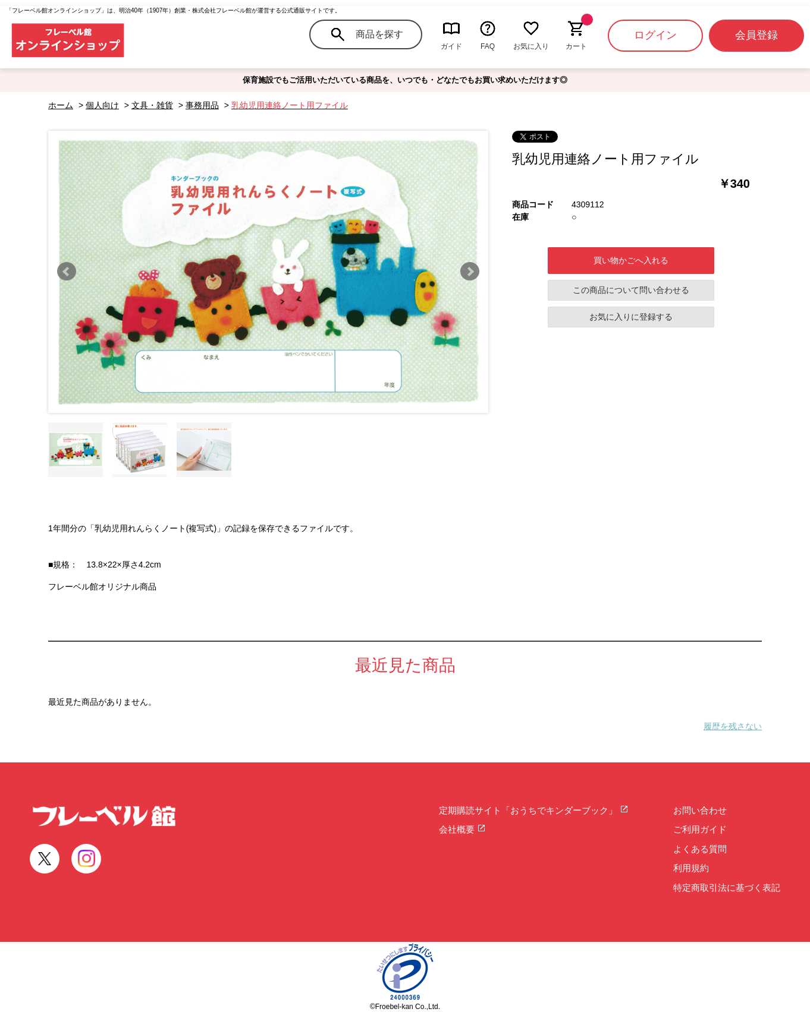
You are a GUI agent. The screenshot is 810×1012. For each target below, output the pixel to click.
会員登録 (756, 35)
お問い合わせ (700, 810)
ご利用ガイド (700, 829)
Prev (66, 271)
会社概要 (462, 829)
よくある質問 (700, 849)
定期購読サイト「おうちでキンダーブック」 (534, 810)
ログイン (655, 35)
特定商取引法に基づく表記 (726, 887)
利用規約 (691, 868)
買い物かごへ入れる (631, 260)
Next (469, 271)
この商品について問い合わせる (631, 290)
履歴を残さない (733, 726)
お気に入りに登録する (631, 316)
